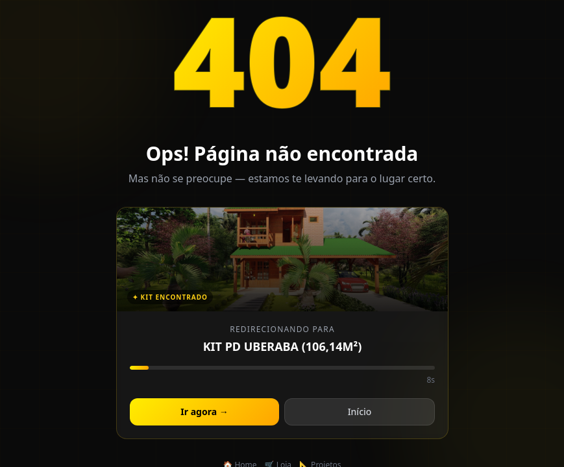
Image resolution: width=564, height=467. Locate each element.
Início (359, 412)
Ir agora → (204, 412)
